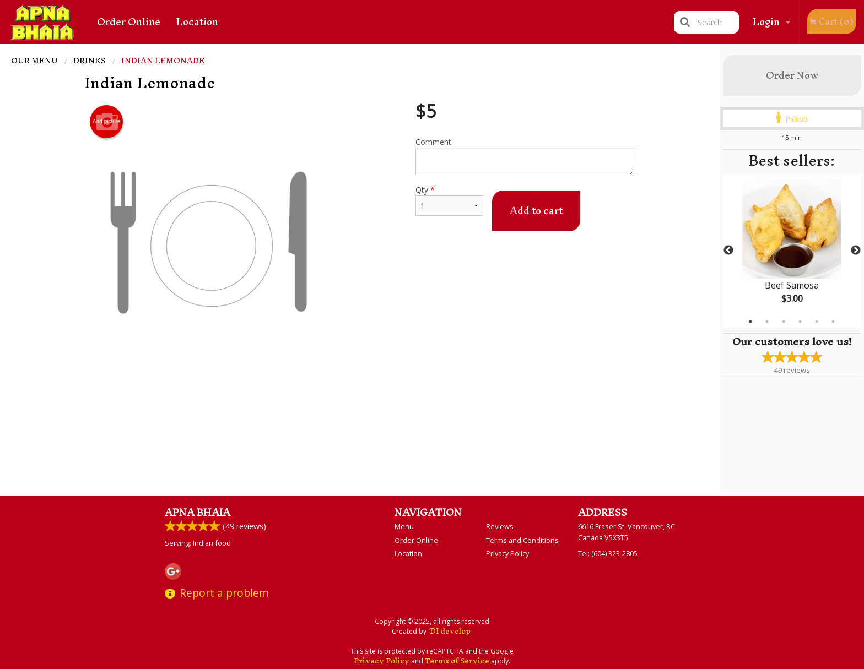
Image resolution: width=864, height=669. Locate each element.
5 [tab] (816, 321)
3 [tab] (783, 321)
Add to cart (536, 210)
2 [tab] (767, 321)
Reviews (500, 526)
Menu (404, 526)
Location (197, 21)
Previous (728, 250)
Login (766, 21)
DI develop (450, 631)
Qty (449, 200)
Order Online (128, 21)
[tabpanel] (792, 250)
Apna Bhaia (197, 512)
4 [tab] (800, 321)
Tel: (608, 553)
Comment (525, 156)
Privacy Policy (507, 553)
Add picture (107, 121)
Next (855, 250)
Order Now (792, 75)
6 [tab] (833, 321)
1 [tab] (750, 321)
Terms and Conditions (522, 540)
